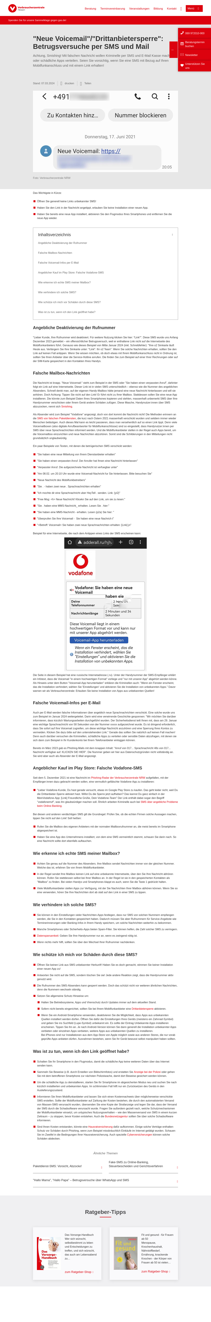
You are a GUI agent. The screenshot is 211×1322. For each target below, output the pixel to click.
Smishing (66, 406)
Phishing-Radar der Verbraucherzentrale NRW (118, 777)
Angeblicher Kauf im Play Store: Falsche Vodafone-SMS (71, 272)
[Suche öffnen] (181, 8)
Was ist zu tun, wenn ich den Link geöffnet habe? (66, 312)
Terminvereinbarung (112, 8)
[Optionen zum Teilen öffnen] (85, 83)
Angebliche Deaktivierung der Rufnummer (62, 243)
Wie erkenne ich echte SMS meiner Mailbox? (64, 282)
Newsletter (191, 55)
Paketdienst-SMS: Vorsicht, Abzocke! (57, 1166)
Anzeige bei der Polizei (147, 1072)
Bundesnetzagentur (116, 1116)
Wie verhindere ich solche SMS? (57, 292)
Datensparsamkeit (47, 935)
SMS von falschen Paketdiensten (56, 418)
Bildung (158, 8)
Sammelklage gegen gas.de (50, 20)
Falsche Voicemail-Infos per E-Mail (58, 262)
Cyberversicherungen (139, 1134)
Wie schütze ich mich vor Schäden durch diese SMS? (69, 302)
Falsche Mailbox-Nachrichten (55, 252)
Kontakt (172, 8)
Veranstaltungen (139, 8)
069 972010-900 (195, 33)
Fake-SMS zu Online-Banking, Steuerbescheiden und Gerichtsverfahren (136, 1164)
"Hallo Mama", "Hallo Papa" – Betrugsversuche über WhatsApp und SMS (81, 1180)
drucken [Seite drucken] (69, 83)
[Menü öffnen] (194, 8)
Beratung (90, 8)
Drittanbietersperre (143, 1008)
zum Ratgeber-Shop (78, 1272)
